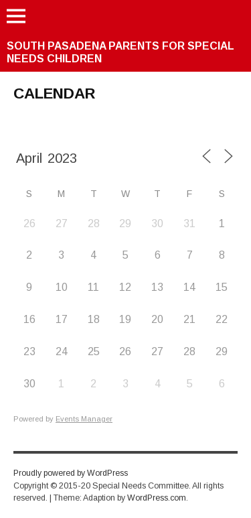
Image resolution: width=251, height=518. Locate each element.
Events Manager (84, 419)
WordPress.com (156, 498)
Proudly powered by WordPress (70, 473)
